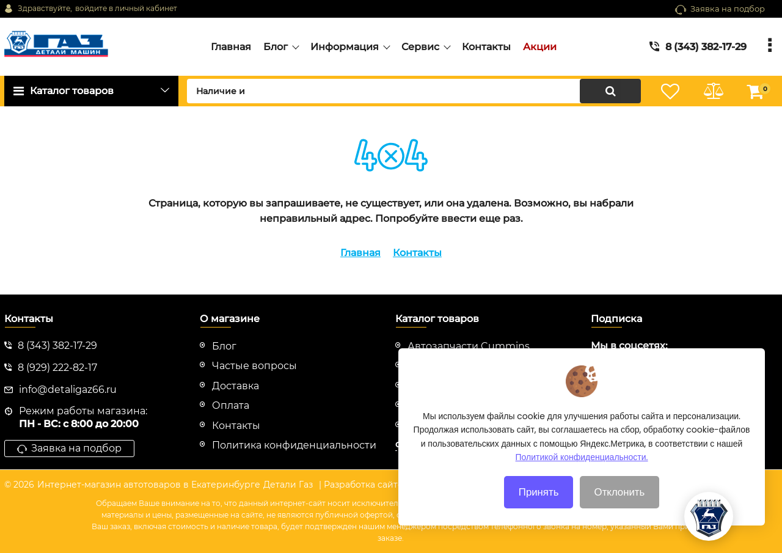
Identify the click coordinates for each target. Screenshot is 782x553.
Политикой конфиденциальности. (582, 468)
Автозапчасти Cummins (468, 346)
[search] (414, 91)
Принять (539, 503)
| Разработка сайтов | (366, 484)
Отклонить (619, 503)
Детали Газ (288, 484)
